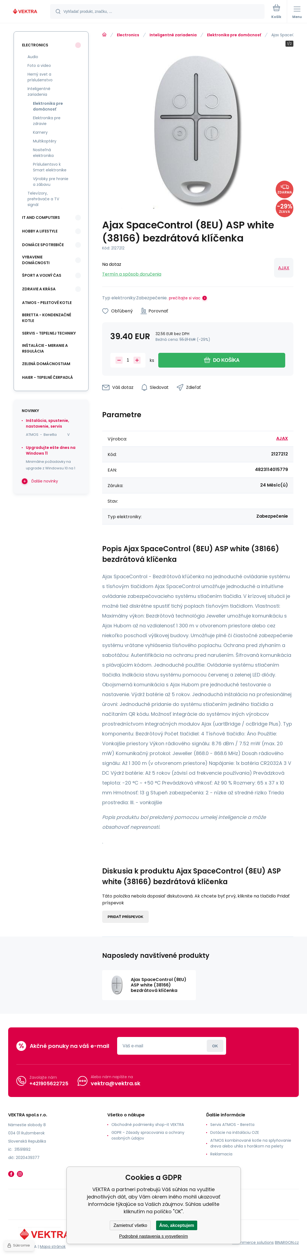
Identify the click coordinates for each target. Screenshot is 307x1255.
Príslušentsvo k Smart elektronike (49, 167)
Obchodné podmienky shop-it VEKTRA (147, 1124)
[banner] (25, 12)
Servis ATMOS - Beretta (232, 1124)
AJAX (283, 268)
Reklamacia (221, 1154)
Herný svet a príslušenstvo (40, 77)
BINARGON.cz (287, 1242)
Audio (33, 56)
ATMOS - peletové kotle (47, 302)
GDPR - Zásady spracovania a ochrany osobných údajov (147, 1135)
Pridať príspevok (125, 917)
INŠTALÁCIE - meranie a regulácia (45, 348)
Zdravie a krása (39, 289)
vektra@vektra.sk (115, 1083)
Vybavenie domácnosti (36, 260)
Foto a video (39, 65)
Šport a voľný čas (41, 275)
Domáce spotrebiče (43, 245)
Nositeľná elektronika (43, 152)
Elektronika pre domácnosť (234, 35)
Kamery (40, 132)
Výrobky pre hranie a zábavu (50, 181)
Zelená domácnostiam (46, 363)
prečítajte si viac (184, 298)
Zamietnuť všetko (130, 1225)
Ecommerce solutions (253, 1242)
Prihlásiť (215, 1046)
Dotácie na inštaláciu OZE (234, 1132)
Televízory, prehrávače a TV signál (43, 198)
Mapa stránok (53, 1246)
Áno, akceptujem (176, 1225)
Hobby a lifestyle (39, 231)
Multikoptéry (44, 141)
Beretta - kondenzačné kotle (46, 317)
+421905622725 (48, 1083)
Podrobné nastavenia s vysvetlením (153, 1236)
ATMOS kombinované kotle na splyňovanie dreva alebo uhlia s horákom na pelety (250, 1143)
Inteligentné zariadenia (173, 35)
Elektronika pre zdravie (46, 120)
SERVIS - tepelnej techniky (49, 333)
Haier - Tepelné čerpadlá (47, 377)
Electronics (128, 35)
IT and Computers (41, 217)
